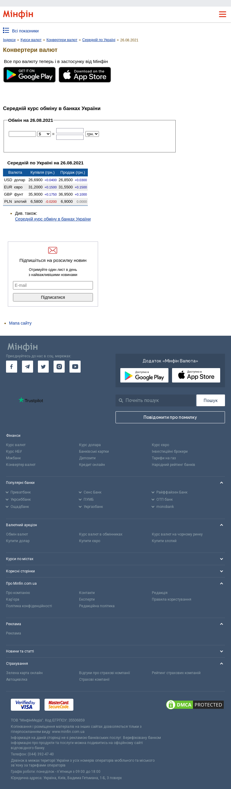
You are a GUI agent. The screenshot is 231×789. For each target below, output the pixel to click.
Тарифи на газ (164, 458)
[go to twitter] (43, 367)
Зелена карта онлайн (24, 673)
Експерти (87, 599)
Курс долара (90, 445)
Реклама (13, 633)
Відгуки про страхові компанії (104, 673)
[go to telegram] (27, 367)
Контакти (87, 593)
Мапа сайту (20, 323)
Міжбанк (13, 458)
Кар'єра (12, 599)
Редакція (160, 593)
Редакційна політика (97, 606)
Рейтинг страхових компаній (176, 673)
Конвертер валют (20, 465)
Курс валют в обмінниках (100, 534)
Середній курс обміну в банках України (53, 219)
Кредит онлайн (92, 465)
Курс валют (16, 445)
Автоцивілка (16, 679)
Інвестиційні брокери (170, 451)
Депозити (87, 458)
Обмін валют (17, 534)
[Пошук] (210, 400)
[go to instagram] (59, 367)
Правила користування (171, 599)
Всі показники (25, 30)
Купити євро (89, 541)
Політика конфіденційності (29, 606)
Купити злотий (164, 541)
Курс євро (160, 445)
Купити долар (17, 541)
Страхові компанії (94, 679)
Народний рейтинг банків (173, 465)
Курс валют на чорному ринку (177, 534)
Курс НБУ (14, 451)
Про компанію (18, 593)
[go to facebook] (11, 367)
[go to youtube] (75, 367)
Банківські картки (94, 451)
